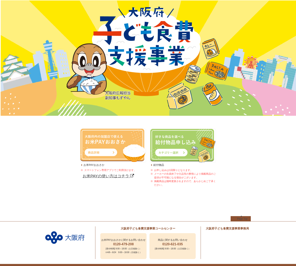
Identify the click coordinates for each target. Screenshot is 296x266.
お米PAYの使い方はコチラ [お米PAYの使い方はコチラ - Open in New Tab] (108, 176)
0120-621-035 (172, 244)
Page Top (242, 218)
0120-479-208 (123, 244)
